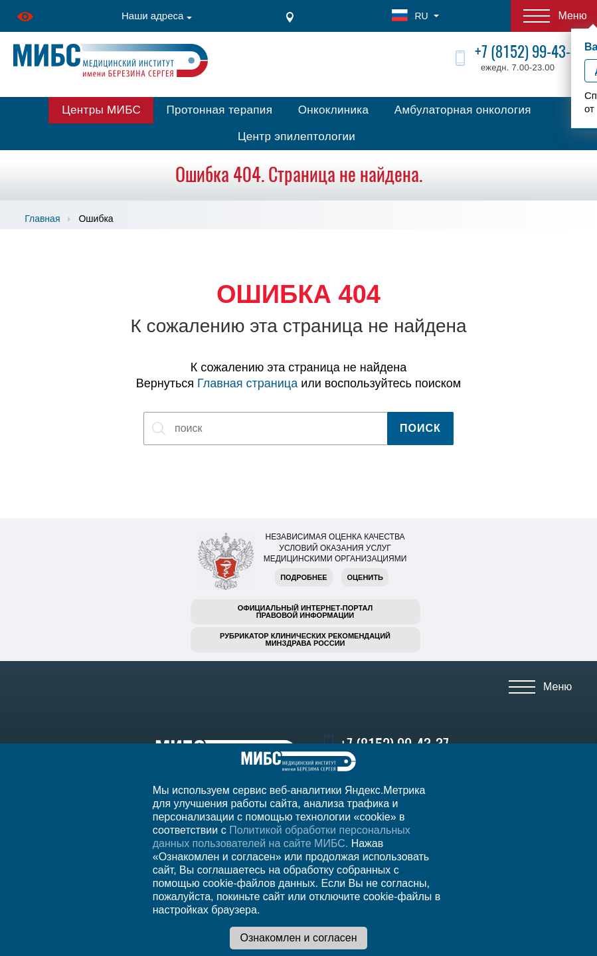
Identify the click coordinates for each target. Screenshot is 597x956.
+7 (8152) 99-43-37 (529, 51)
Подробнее (303, 577)
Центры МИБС (101, 110)
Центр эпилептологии (296, 136)
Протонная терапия (220, 110)
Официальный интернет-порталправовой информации (305, 611)
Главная (42, 218)
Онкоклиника (333, 110)
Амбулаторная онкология (462, 110)
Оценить (365, 577)
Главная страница (247, 383)
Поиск (420, 428)
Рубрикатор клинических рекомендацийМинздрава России (305, 639)
